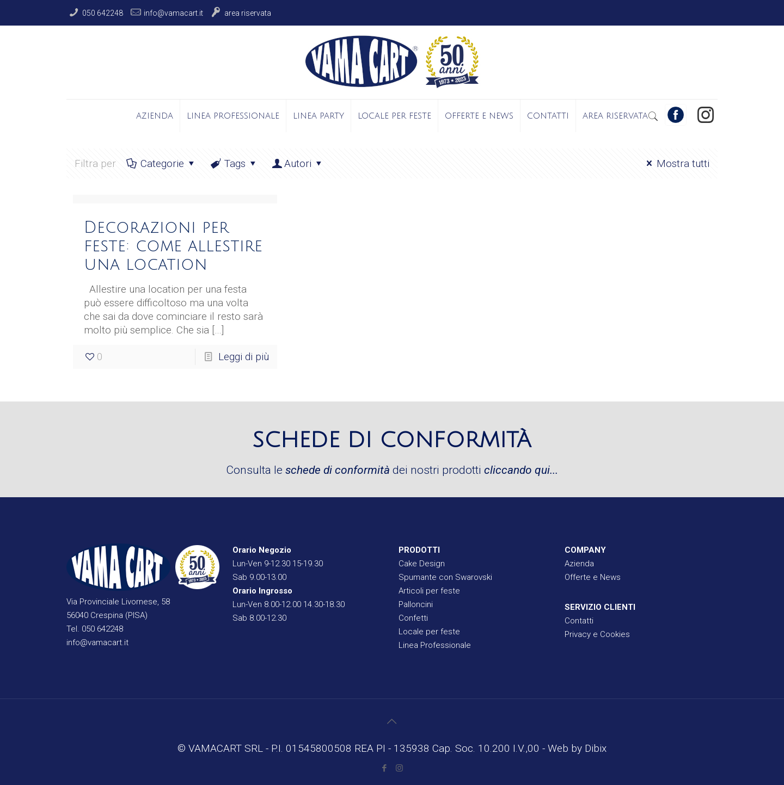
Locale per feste (429, 631)
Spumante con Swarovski (445, 577)
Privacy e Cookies (597, 634)
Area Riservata (247, 13)
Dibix (596, 748)
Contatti (579, 621)
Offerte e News (593, 577)
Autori (298, 163)
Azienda (579, 563)
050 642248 (102, 13)
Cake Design (422, 563)
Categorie (161, 163)
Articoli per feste (429, 591)
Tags (234, 163)
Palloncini (416, 604)
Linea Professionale (435, 645)
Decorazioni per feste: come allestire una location (173, 246)
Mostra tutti (675, 163)
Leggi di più (243, 356)
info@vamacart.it (173, 13)
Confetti (413, 618)
